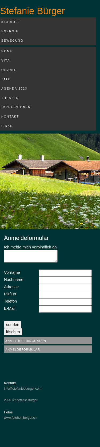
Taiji (6, 79)
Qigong (9, 69)
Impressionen (16, 107)
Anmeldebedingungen (25, 341)
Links (7, 125)
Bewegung (12, 40)
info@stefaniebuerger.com (22, 388)
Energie (10, 31)
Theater (10, 97)
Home (7, 51)
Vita (5, 60)
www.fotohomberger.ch (20, 418)
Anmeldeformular (22, 349)
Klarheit (10, 21)
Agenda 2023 (14, 88)
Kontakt (10, 116)
